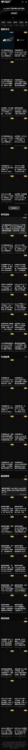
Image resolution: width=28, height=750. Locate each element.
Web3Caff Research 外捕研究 (16, 741)
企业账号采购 (17, 745)
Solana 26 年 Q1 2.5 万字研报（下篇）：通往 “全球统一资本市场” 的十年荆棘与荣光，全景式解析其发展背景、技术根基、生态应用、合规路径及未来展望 (21, 287)
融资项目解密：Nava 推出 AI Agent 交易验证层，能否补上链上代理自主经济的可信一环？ (21, 111)
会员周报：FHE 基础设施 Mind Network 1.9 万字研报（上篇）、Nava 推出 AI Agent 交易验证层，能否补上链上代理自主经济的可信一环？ (7, 111)
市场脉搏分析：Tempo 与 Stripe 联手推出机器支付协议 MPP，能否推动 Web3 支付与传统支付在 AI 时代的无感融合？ (21, 437)
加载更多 (14, 208)
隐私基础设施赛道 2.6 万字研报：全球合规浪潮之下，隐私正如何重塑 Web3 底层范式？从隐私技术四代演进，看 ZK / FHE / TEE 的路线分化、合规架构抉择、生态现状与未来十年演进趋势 (21, 346)
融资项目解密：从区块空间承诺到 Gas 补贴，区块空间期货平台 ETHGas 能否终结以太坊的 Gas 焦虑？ (7, 588)
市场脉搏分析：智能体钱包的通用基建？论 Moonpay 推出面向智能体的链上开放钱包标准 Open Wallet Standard (7, 437)
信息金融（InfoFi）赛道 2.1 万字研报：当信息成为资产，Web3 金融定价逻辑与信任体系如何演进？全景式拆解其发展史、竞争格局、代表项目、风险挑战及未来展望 (21, 326)
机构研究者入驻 (11, 745)
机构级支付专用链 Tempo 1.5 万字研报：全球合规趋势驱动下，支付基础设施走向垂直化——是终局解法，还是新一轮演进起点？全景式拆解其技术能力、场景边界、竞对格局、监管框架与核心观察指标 (21, 267)
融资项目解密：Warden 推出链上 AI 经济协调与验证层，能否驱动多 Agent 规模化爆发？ (21, 548)
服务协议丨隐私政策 (21, 746)
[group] (3, 23)
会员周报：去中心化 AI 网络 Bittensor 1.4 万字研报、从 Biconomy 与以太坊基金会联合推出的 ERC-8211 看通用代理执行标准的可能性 (21, 139)
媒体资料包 (12, 748)
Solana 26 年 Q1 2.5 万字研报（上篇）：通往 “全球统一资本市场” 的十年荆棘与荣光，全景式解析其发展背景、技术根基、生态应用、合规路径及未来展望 (7, 307)
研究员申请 (5, 745)
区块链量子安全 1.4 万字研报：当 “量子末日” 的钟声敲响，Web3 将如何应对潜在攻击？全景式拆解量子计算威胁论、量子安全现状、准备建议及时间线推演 (7, 267)
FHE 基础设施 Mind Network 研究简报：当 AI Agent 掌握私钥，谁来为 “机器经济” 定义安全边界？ (7, 83)
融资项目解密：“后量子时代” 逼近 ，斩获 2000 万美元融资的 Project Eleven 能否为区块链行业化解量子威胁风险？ (7, 568)
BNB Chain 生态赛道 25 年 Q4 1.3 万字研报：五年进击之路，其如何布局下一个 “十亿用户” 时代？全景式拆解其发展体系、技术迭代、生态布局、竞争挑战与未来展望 (21, 731)
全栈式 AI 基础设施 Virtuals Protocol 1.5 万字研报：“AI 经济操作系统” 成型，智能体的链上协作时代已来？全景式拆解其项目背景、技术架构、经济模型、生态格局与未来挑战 (7, 287)
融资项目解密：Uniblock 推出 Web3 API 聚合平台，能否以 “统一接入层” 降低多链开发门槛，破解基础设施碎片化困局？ (7, 509)
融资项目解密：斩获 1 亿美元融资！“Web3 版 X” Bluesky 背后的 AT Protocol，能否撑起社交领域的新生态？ (7, 529)
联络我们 (16, 748)
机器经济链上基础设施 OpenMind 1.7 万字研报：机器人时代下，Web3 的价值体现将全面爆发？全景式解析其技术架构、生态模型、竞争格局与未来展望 (7, 326)
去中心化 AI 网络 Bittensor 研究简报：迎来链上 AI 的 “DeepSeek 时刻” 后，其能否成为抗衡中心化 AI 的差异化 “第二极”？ (21, 168)
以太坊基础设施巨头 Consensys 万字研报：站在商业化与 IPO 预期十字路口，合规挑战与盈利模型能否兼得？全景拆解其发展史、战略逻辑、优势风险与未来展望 (7, 346)
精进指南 (5, 618)
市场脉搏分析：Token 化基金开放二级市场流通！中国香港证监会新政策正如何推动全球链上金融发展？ (21, 83)
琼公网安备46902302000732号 (21, 744)
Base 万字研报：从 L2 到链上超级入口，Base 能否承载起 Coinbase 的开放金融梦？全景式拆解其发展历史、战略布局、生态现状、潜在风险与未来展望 (21, 307)
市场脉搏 (5, 357)
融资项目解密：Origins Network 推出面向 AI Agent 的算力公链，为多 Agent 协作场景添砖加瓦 (21, 509)
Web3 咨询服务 (5, 746)
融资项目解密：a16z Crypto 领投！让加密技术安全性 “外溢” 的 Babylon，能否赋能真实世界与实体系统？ (21, 568)
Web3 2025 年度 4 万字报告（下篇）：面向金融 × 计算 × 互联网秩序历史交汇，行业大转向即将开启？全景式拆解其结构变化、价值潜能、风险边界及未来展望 (7, 701)
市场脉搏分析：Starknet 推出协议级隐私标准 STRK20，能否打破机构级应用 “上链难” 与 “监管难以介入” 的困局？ (21, 465)
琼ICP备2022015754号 (11, 744)
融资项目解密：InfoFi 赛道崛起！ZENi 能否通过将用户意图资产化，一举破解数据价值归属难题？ (21, 607)
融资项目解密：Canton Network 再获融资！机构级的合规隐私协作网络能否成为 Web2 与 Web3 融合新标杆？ (7, 607)
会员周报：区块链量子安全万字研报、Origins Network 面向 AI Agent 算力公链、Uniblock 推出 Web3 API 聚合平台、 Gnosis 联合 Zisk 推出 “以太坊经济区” (21, 197)
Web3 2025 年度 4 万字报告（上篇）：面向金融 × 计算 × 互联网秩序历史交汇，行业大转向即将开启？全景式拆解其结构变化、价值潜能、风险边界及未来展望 (21, 701)
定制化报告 (23, 745)
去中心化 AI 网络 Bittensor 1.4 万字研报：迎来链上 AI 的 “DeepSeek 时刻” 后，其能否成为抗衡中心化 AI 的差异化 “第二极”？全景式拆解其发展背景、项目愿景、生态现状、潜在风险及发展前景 (7, 197)
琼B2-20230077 (4, 744)
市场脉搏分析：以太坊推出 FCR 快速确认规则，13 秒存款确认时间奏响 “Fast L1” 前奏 (7, 465)
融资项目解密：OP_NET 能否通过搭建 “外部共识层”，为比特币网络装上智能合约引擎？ (21, 529)
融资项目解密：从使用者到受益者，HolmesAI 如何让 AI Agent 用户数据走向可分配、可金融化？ (21, 588)
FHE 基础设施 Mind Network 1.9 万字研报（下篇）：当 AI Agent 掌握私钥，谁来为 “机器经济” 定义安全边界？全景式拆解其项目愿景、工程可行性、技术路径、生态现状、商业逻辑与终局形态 (7, 53)
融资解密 (5, 476)
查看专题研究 (14, 13)
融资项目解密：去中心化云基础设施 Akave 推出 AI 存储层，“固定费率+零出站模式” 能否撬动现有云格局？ (7, 548)
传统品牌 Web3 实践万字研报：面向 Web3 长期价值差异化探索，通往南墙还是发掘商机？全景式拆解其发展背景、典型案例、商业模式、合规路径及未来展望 (21, 672)
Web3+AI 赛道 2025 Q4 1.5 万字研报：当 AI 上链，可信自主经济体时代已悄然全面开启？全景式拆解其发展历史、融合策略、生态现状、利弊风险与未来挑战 (7, 731)
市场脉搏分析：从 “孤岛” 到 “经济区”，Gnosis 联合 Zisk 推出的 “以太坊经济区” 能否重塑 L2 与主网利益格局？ (21, 409)
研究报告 (5, 214)
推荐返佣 (10, 746)
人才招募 (14, 746)
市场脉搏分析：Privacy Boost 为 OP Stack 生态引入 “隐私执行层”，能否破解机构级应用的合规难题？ (21, 53)
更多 (26, 214)
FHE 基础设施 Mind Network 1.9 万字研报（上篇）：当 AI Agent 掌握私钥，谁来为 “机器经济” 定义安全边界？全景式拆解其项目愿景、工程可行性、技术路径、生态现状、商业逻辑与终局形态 (7, 139)
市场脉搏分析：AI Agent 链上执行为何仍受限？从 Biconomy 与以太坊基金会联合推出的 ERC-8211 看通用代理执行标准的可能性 (7, 168)
